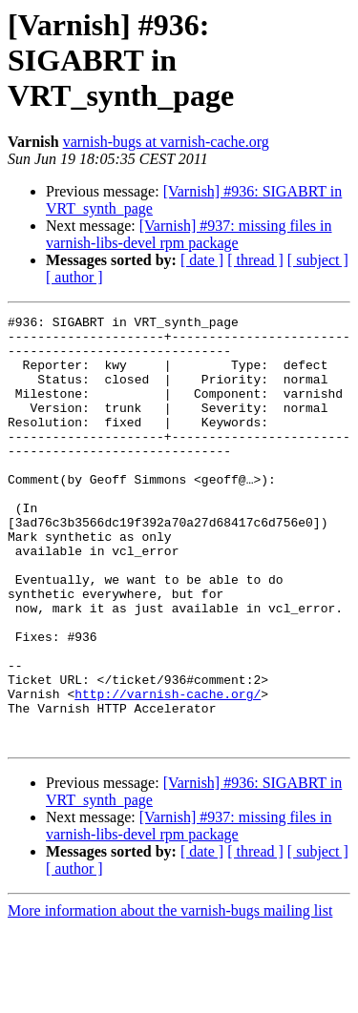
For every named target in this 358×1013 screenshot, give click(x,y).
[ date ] (201, 260)
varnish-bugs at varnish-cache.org (166, 142)
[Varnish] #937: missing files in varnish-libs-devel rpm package (189, 234)
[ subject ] (317, 260)
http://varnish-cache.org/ (167, 770)
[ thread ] (255, 260)
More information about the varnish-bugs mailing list (170, 996)
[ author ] (74, 277)
